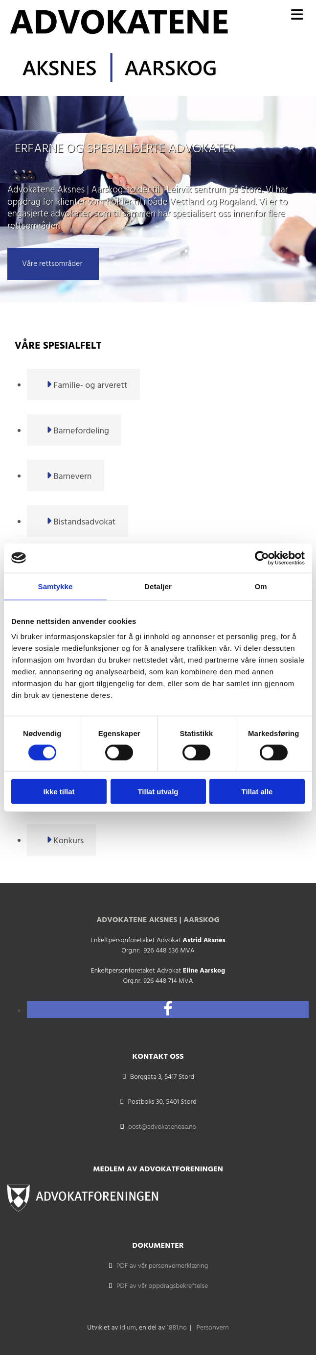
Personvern (212, 1327)
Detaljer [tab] (158, 586)
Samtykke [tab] (55, 586)
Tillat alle (257, 791)
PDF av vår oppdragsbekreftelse (162, 1286)
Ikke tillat (58, 791)
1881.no (177, 1327)
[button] (53, 264)
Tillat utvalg (157, 791)
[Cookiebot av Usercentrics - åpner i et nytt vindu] (262, 557)
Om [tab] (260, 586)
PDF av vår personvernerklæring (162, 1266)
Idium (128, 1327)
